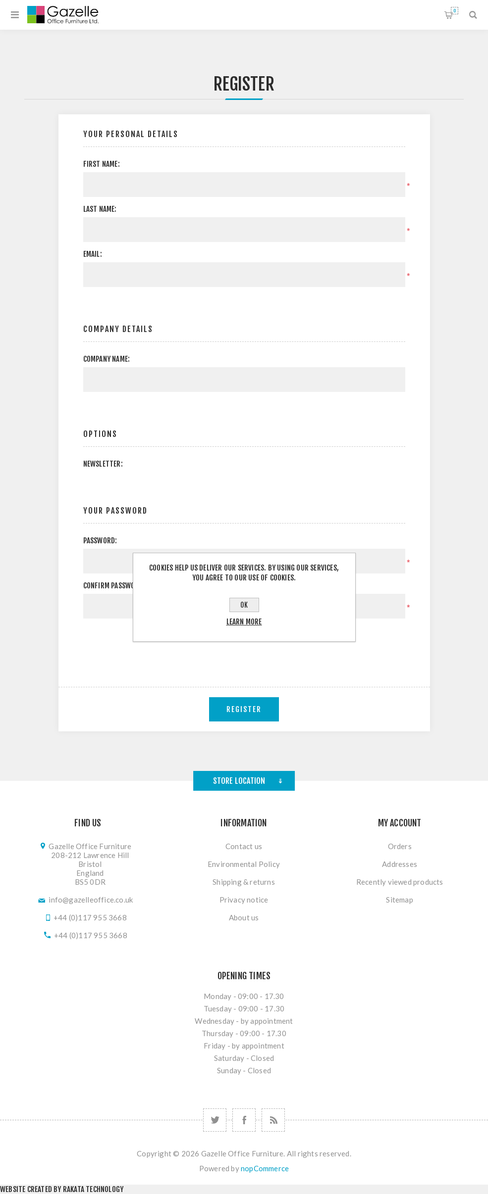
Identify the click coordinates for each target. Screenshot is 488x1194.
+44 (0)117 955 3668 (90, 917)
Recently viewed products (399, 881)
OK (244, 605)
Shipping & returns (244, 881)
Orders (400, 846)
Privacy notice (244, 899)
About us (244, 917)
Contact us (243, 846)
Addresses (399, 864)
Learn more (244, 621)
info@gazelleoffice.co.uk (91, 899)
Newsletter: (103, 464)
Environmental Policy (244, 864)
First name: (101, 164)
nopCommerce (265, 1168)
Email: (92, 254)
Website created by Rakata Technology (61, 1189)
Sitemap (399, 899)
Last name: (100, 209)
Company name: (106, 359)
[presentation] (244, 645)
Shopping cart (454, 10)
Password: (100, 540)
